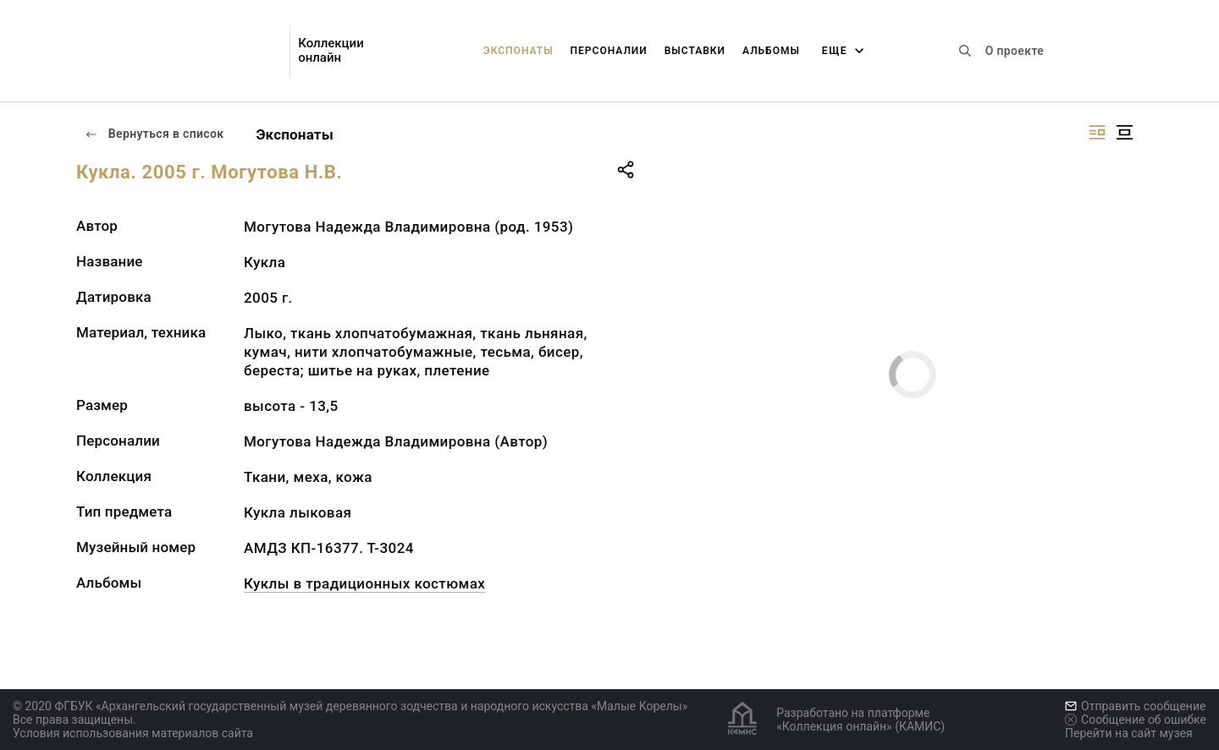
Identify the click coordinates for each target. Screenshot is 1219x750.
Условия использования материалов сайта (133, 733)
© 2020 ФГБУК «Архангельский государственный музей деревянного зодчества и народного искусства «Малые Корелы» (350, 706)
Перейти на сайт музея (1129, 733)
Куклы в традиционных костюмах (364, 583)
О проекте (1014, 50)
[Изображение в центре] (1124, 132)
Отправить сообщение (1135, 706)
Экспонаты (518, 51)
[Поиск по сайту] (965, 51)
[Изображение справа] (1097, 132)
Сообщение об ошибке (1135, 719)
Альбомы (771, 51)
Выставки (695, 51)
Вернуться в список (154, 133)
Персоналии (609, 51)
